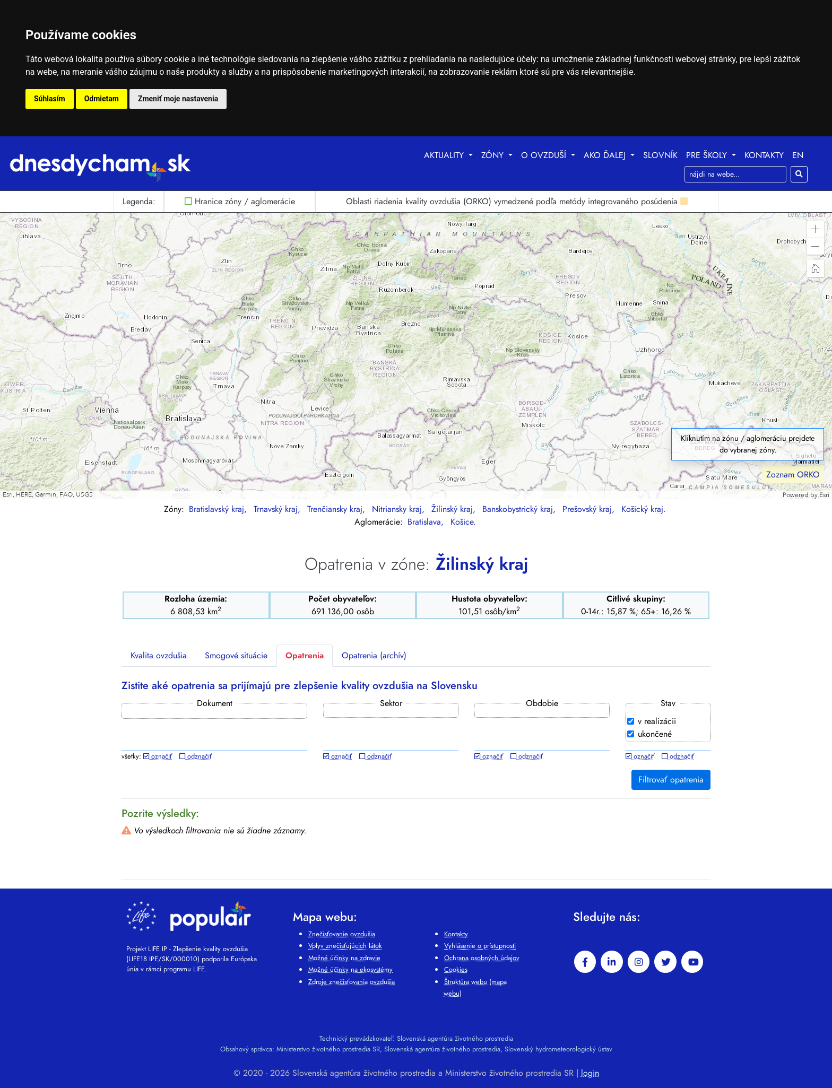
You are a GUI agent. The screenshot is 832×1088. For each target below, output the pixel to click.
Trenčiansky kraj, (337, 509)
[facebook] (585, 962)
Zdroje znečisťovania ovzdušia (351, 982)
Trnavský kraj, (278, 509)
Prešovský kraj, (589, 509)
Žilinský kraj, (454, 509)
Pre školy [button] (708, 155)
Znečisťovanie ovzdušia (341, 934)
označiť (157, 756)
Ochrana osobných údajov (481, 958)
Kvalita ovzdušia (159, 655)
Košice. (463, 522)
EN (797, 155)
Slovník (660, 155)
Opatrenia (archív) (374, 655)
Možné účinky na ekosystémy (350, 969)
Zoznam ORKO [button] (793, 474)
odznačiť (195, 756)
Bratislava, (427, 522)
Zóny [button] (493, 155)
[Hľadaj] (799, 174)
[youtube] (692, 962)
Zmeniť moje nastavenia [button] (178, 98)
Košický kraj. (643, 509)
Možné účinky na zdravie (344, 958)
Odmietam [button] (101, 98)
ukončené (655, 734)
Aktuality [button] (445, 155)
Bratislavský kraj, (219, 509)
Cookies (455, 969)
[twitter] (665, 962)
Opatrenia (304, 655)
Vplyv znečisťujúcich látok (345, 946)
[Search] (735, 174)
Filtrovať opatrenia (671, 779)
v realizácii (657, 721)
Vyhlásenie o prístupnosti (480, 946)
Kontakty (764, 155)
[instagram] (639, 962)
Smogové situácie (236, 655)
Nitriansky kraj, (399, 509)
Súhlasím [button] (49, 98)
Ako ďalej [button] (606, 155)
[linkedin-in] (612, 962)
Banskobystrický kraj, (520, 509)
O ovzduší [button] (545, 155)
